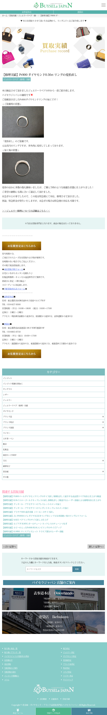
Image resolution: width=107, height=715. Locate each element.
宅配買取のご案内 (10, 668)
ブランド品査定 (69, 664)
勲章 (5, 444)
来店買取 (7, 664)
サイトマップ (68, 680)
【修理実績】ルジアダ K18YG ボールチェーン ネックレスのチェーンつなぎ (34, 524)
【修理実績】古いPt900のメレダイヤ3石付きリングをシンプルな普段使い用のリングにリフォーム (44, 516)
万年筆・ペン (8, 439)
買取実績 (66, 699)
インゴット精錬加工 (11, 676)
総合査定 (66, 648)
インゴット (7, 378)
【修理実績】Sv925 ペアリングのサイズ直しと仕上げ (25, 520)
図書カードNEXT (9, 455)
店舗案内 (54, 699)
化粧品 (5, 449)
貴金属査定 (67, 660)
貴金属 (5, 471)
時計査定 (66, 668)
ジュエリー (7, 400)
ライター (6, 433)
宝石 (5, 460)
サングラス (7, 389)
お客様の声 (8, 660)
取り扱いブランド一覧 (12, 652)
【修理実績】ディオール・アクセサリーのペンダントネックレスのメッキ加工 (35, 508)
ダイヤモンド (8, 411)
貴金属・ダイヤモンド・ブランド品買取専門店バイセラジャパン (50, 705)
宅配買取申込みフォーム (14, 289)
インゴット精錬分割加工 (13, 384)
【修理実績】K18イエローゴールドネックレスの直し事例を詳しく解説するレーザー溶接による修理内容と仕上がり (51, 500)
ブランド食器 (8, 428)
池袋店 (80, 12)
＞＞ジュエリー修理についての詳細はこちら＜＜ (26, 211)
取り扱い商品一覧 (10, 648)
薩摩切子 (6, 466)
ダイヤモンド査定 (69, 656)
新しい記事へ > (96, 546)
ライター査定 (68, 676)
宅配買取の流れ (10, 672)
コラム (6, 680)
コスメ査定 (67, 672)
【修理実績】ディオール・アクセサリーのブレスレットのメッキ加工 (31, 504)
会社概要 (43, 699)
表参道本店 (26, 12)
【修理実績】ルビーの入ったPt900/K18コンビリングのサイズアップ (32, 528)
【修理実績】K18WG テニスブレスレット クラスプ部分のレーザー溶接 (32, 531)
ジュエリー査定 (68, 652)
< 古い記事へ (9, 546)
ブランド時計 (8, 422)
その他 (5, 477)
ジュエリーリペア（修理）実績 (16, 79)
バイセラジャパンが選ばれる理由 (16, 656)
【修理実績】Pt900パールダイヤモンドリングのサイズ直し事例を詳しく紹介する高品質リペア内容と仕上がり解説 (51, 496)
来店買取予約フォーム (13, 269)
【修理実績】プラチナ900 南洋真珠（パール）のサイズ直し (28, 512)
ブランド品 (7, 417)
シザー (5, 395)
